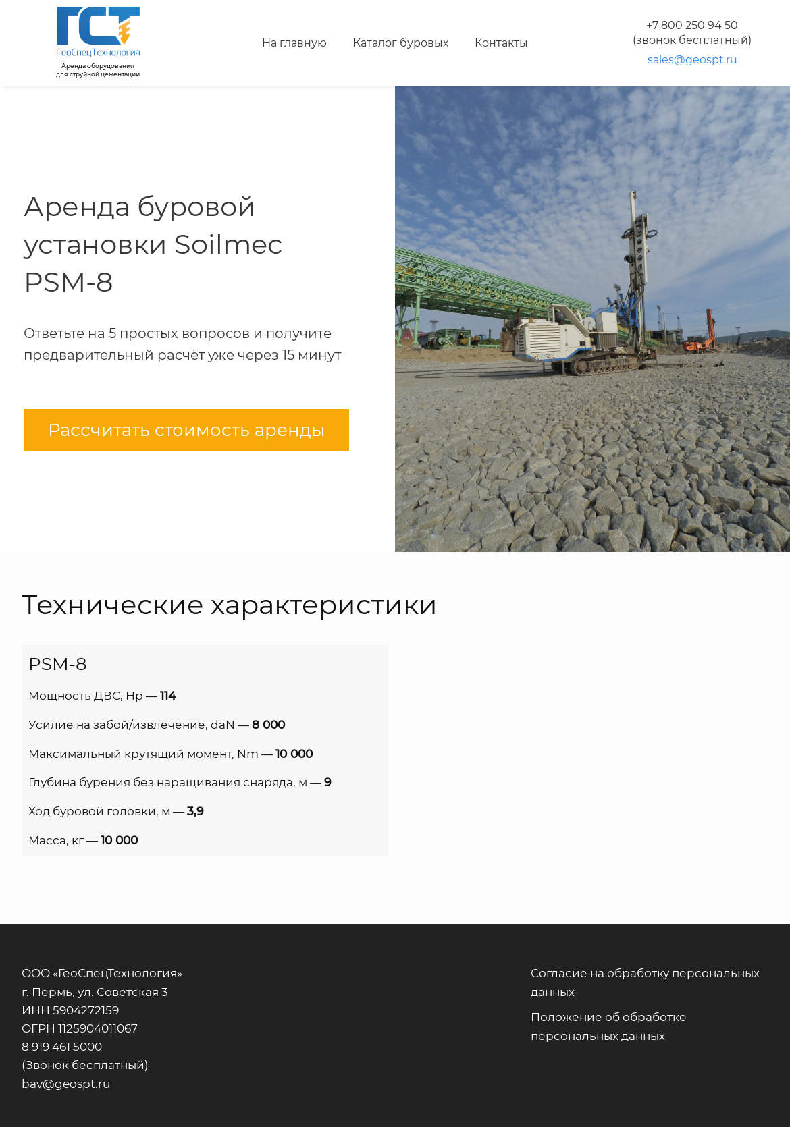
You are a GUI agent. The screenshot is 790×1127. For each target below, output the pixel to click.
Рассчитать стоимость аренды (186, 430)
